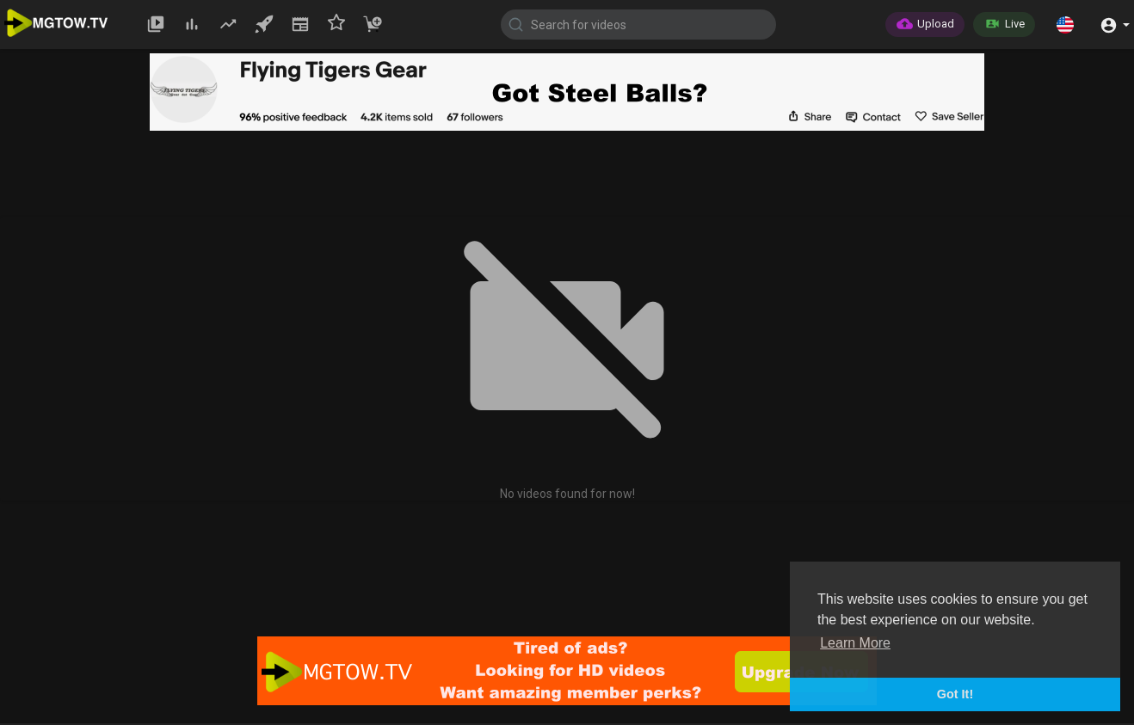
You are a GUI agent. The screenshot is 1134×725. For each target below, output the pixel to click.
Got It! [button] (955, 694)
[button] (1065, 24)
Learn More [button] (855, 643)
